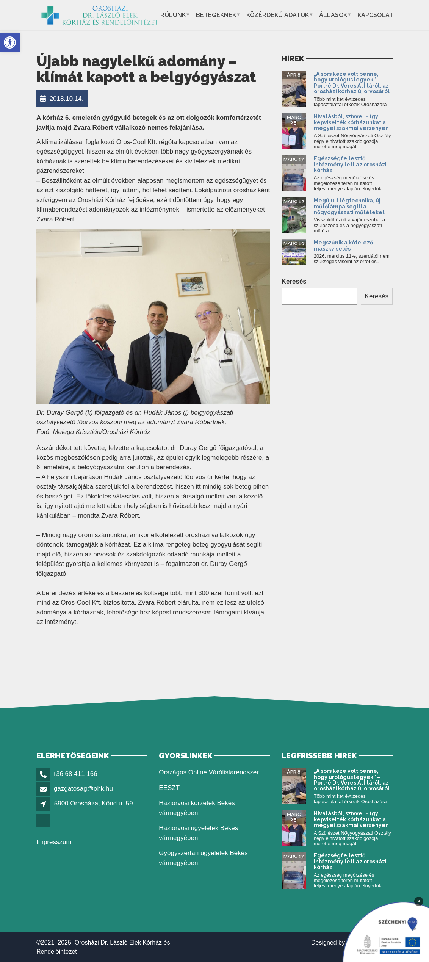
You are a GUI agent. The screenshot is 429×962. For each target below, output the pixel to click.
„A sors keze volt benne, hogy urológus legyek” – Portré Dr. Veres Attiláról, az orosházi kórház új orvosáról (352, 82)
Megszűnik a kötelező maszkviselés (343, 245)
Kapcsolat (375, 15)
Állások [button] (333, 15)
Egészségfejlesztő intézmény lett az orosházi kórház (350, 164)
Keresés (294, 281)
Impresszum (54, 842)
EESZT (169, 787)
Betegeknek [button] (216, 15)
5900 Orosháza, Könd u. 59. (94, 803)
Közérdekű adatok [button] (277, 15)
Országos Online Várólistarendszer (209, 772)
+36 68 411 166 (74, 773)
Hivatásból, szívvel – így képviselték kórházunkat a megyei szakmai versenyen (351, 122)
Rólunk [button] (173, 15)
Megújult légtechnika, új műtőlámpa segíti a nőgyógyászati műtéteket (349, 206)
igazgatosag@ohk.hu (82, 788)
